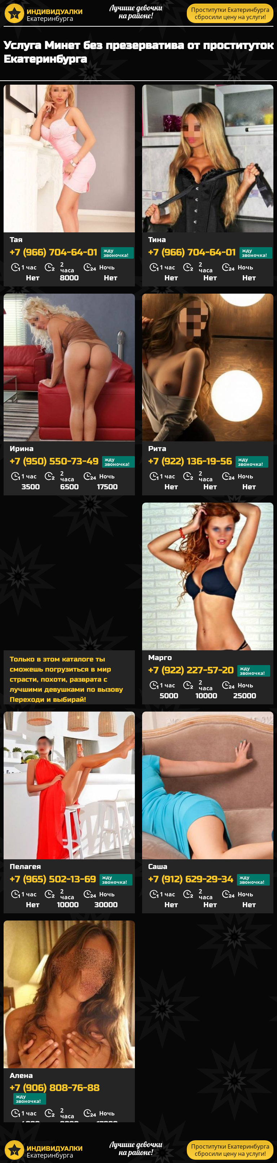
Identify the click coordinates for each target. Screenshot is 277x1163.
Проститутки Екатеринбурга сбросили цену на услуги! (230, 13)
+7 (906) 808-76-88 (55, 1094)
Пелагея (25, 866)
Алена (21, 1075)
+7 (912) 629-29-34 (209, 880)
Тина (157, 239)
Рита (157, 448)
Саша (157, 866)
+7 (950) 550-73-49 (72, 462)
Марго (160, 657)
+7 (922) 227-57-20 (209, 671)
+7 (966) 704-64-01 (72, 253)
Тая (16, 239)
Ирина (22, 448)
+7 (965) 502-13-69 (71, 880)
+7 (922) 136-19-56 (208, 462)
